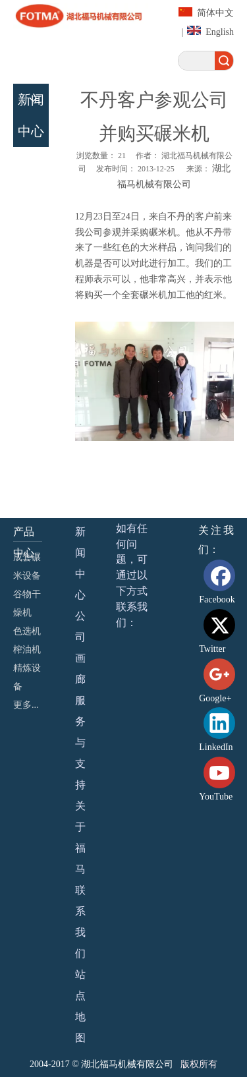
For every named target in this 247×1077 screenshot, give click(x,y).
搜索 (224, 60)
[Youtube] (222, 781)
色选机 (27, 631)
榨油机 (27, 650)
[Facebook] (222, 584)
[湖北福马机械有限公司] (82, 15)
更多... (26, 705)
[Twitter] (222, 633)
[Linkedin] (222, 731)
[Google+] (222, 682)
